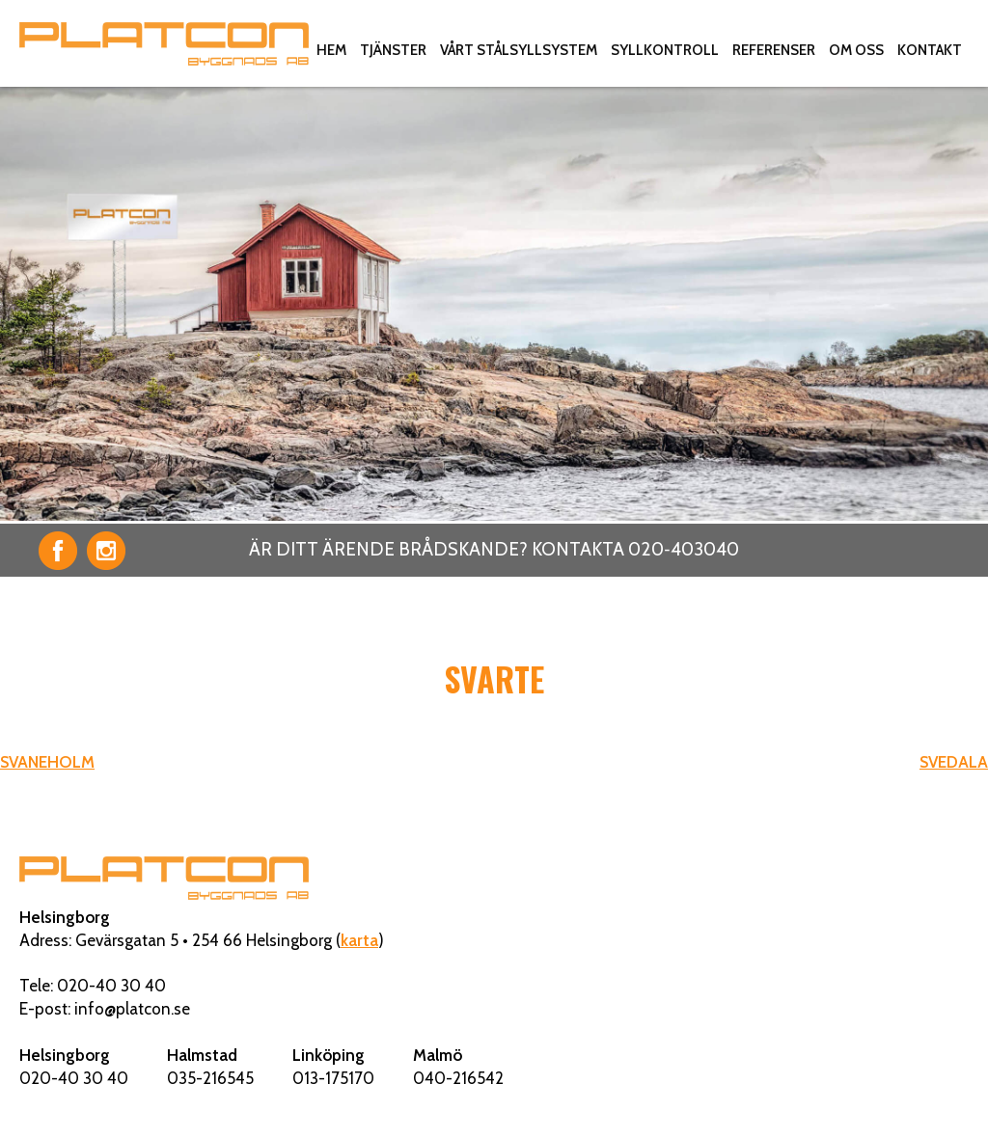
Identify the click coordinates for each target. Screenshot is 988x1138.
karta (359, 940)
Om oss (856, 50)
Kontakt (929, 50)
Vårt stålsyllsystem (518, 50)
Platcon (164, 43)
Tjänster (393, 50)
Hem (331, 50)
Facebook (58, 550)
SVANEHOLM (47, 762)
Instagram (106, 550)
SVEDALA (953, 762)
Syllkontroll (665, 50)
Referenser (773, 50)
